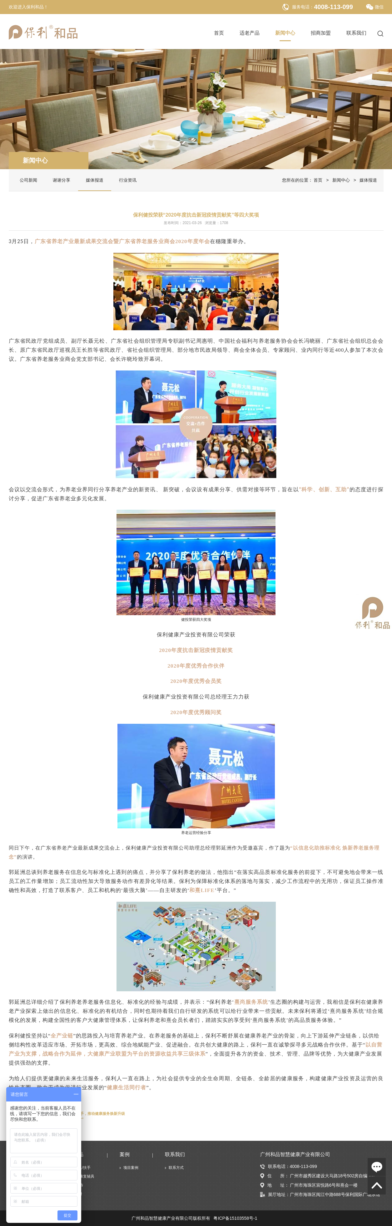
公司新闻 (28, 180)
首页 (219, 33)
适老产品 (250, 33)
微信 (375, 7)
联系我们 (356, 33)
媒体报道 (94, 180)
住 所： (274, 1176)
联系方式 (176, 1167)
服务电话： (303, 6)
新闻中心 (285, 33)
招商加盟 (321, 33)
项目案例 (130, 1167)
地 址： (274, 1185)
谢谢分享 (61, 180)
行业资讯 (127, 180)
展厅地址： (275, 1194)
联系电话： (275, 1166)
